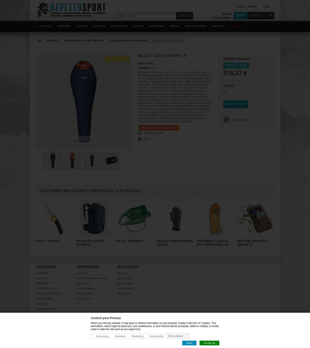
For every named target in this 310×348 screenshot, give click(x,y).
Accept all (209, 342)
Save (189, 342)
